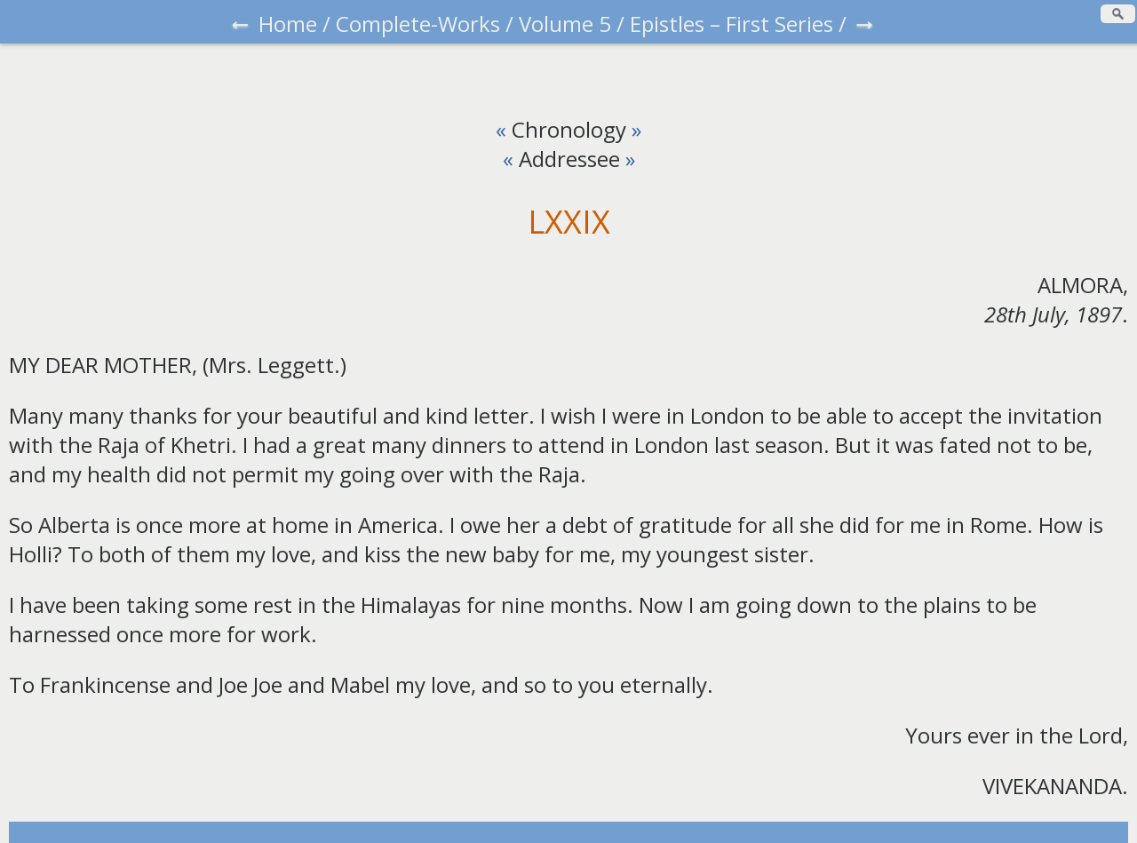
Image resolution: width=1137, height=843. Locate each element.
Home (287, 23)
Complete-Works (418, 23)
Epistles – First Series (731, 23)
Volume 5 (565, 23)
